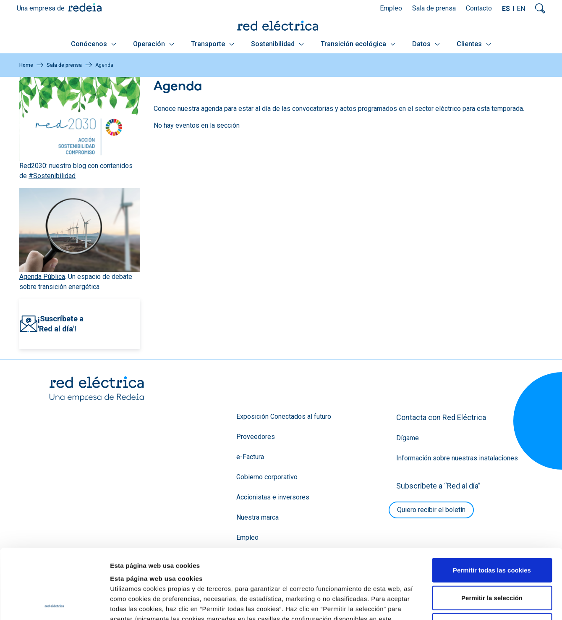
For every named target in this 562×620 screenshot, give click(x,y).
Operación (153, 44)
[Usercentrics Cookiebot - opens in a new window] (54, 603)
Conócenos (93, 44)
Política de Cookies (241, 569)
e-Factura (250, 457)
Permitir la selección (492, 528)
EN (521, 9)
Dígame (407, 438)
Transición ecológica (358, 44)
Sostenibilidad (277, 44)
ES (506, 9)
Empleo (391, 8)
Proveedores (255, 437)
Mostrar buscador (540, 8)
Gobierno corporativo (267, 477)
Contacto (479, 8)
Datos (426, 44)
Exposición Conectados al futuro (283, 416)
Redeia (85, 7)
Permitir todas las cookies (492, 500)
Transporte (212, 44)
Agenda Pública (42, 277)
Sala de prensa (434, 8)
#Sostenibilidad (52, 176)
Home (26, 65)
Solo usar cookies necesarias (492, 555)
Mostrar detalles (454, 603)
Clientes (474, 44)
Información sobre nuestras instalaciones (457, 458)
